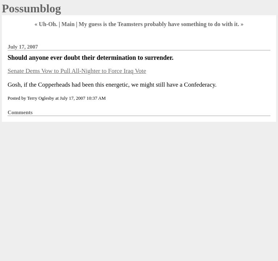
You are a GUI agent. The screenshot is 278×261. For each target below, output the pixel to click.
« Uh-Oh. (45, 24)
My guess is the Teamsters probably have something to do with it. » (161, 24)
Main (68, 24)
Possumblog (31, 8)
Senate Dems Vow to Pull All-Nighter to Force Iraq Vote (77, 70)
